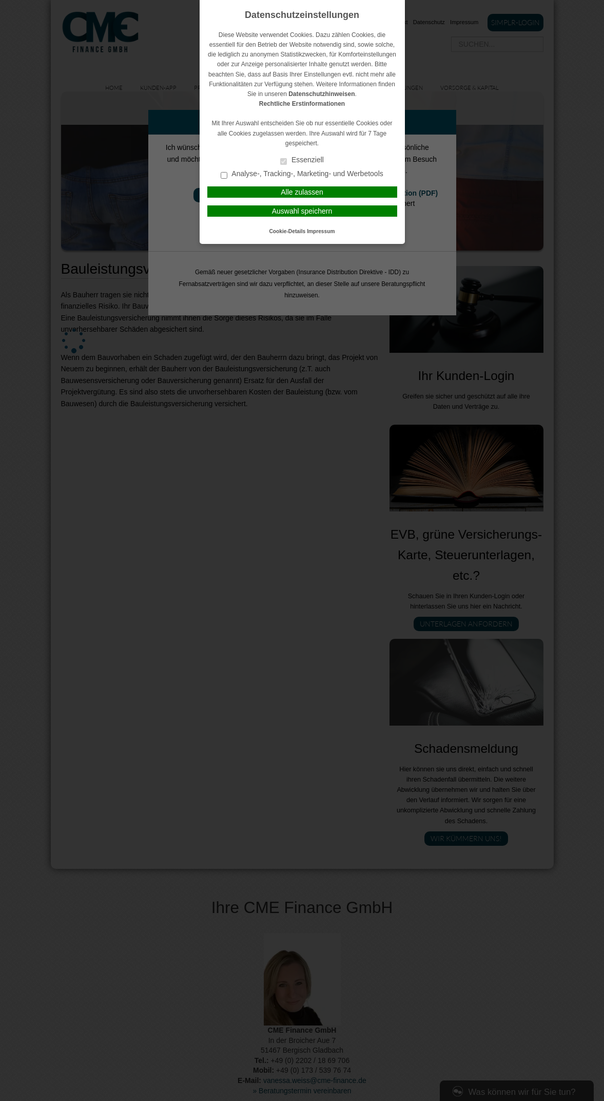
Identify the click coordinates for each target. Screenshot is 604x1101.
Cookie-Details (287, 231)
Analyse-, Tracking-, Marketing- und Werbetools (302, 174)
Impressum (321, 231)
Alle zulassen (302, 192)
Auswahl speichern (302, 211)
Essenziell (302, 160)
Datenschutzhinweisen (321, 94)
